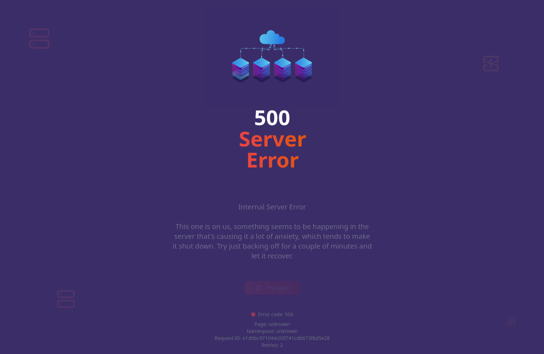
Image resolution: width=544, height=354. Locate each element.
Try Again (272, 282)
